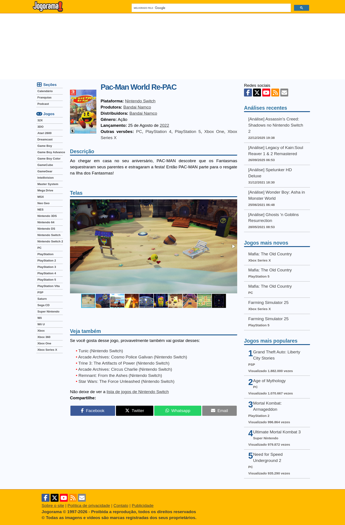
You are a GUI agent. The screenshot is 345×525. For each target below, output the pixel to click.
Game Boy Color (49, 158)
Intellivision (45, 177)
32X (40, 120)
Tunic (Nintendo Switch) (100, 351)
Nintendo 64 (45, 222)
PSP (40, 292)
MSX (40, 196)
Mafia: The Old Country (270, 254)
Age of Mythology (269, 380)
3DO (40, 126)
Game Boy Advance (50, 152)
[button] (233, 246)
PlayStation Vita (48, 286)
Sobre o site (53, 505)
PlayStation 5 (188, 131)
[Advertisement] (172, 46)
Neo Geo (43, 203)
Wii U (41, 324)
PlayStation (45, 254)
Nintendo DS (46, 228)
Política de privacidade (89, 505)
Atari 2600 (44, 133)
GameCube (45, 165)
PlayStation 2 (46, 260)
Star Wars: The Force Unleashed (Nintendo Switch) (126, 381)
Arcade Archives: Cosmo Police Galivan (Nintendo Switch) (132, 357)
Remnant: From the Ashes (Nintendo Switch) (120, 375)
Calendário (45, 91)
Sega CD (43, 305)
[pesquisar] (211, 8)
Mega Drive (45, 190)
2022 (164, 125)
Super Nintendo (48, 311)
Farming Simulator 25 (268, 302)
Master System (47, 184)
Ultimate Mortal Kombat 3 (277, 432)
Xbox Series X (47, 349)
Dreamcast (45, 139)
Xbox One (214, 131)
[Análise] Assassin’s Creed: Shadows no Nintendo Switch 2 (275, 125)
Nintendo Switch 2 (50, 241)
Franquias (44, 97)
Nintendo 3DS (47, 216)
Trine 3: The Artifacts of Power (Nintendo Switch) (123, 363)
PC (139, 131)
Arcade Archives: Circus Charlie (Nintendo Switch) (125, 369)
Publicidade (143, 505)
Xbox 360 (43, 337)
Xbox (41, 330)
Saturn (42, 298)
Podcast (43, 103)
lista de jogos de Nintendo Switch (137, 391)
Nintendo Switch (140, 101)
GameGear (44, 171)
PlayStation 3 (46, 267)
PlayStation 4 (158, 131)
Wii (39, 318)
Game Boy (44, 145)
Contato (121, 505)
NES (40, 209)
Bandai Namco (137, 107)
